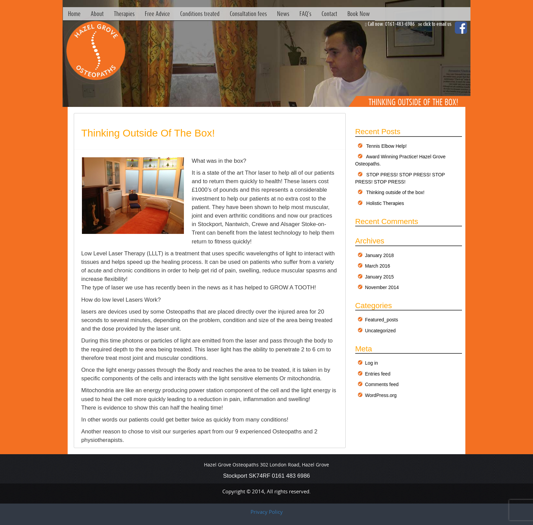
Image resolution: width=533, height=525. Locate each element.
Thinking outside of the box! (148, 133)
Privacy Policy (267, 511)
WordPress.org (381, 395)
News (283, 13)
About (97, 13)
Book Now (358, 13)
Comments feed (382, 384)
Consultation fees (248, 13)
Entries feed (378, 374)
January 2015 (379, 277)
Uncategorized (380, 330)
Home (74, 13)
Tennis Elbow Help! (386, 146)
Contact (329, 13)
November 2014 (382, 287)
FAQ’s (305, 13)
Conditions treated (200, 13)
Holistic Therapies (385, 203)
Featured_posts (381, 319)
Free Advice (157, 13)
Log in (371, 363)
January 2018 (379, 255)
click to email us (437, 24)
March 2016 (377, 266)
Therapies (124, 13)
